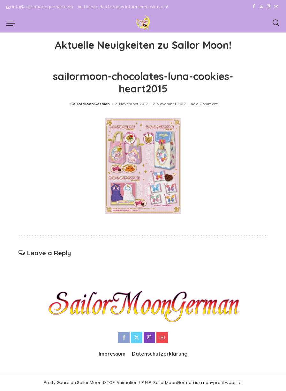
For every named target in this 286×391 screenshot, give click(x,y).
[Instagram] (268, 7)
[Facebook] (254, 7)
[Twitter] (261, 7)
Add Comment (204, 104)
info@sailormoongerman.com (39, 6)
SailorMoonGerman (90, 104)
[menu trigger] (12, 23)
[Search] (276, 23)
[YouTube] (276, 7)
